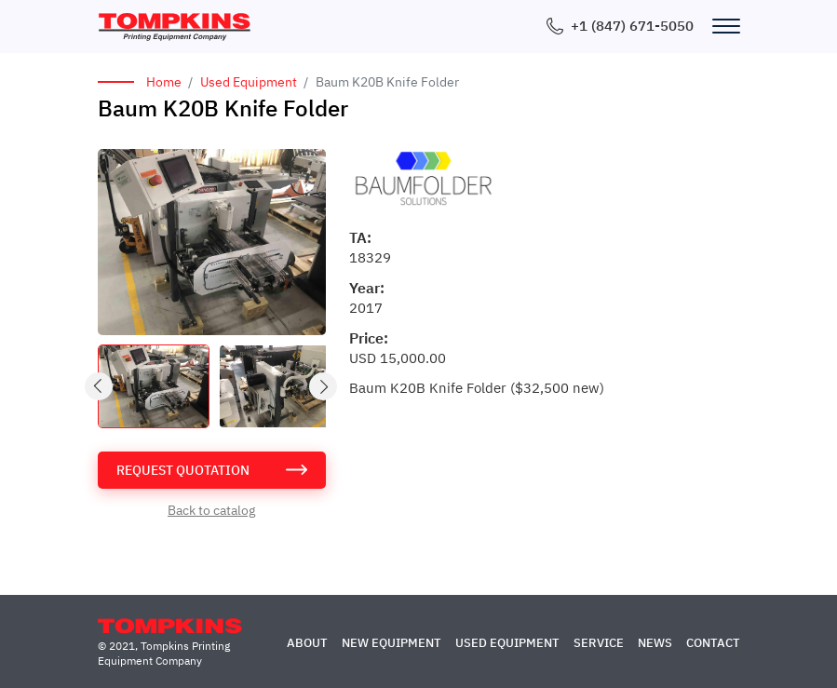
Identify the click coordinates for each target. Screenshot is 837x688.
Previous (100, 386)
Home (164, 82)
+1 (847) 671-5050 (632, 26)
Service (599, 643)
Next (324, 386)
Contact (713, 643)
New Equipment (391, 643)
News (655, 643)
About (307, 643)
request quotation (183, 470)
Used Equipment (248, 82)
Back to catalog (211, 510)
